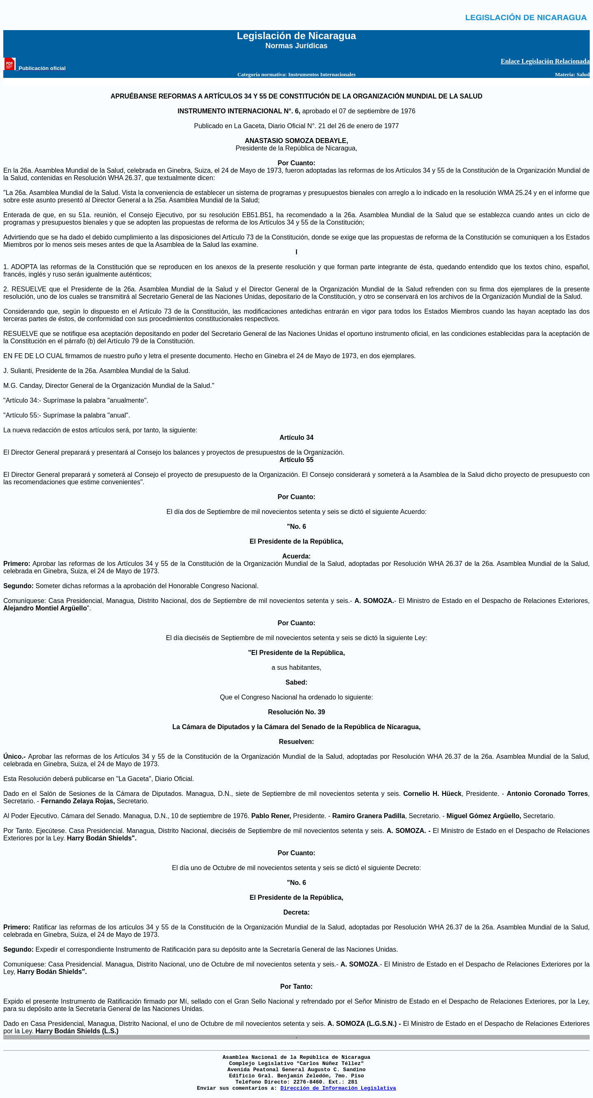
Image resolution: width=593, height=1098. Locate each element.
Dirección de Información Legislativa (338, 1088)
